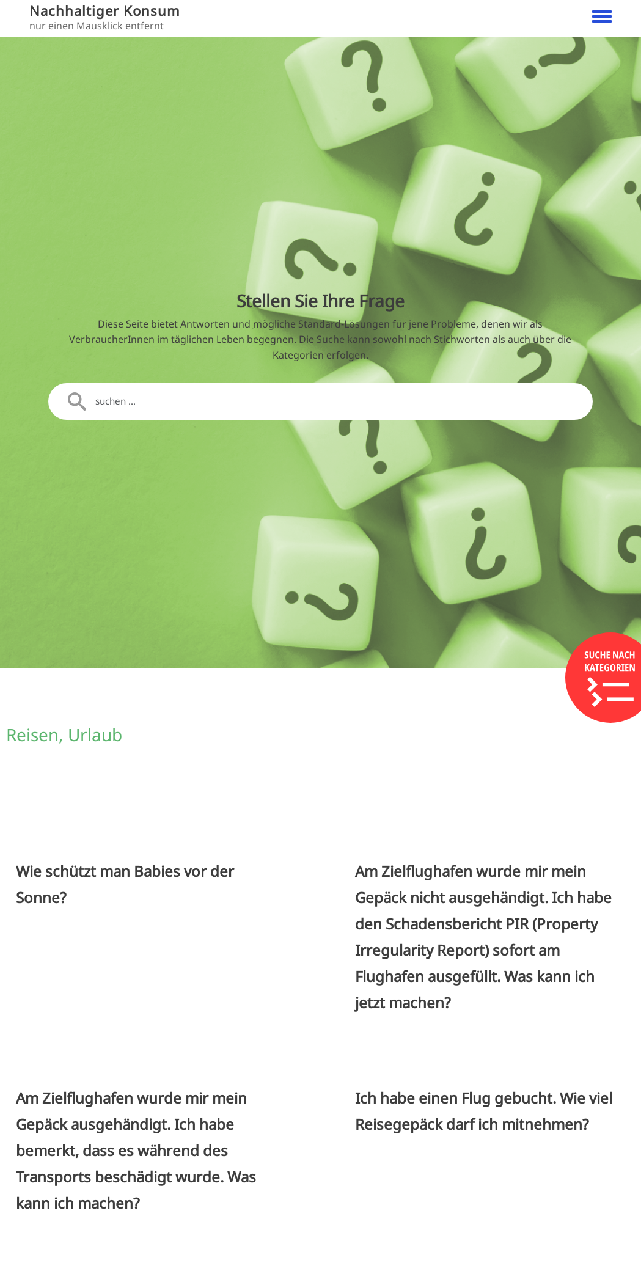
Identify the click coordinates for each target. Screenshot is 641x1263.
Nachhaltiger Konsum (104, 10)
